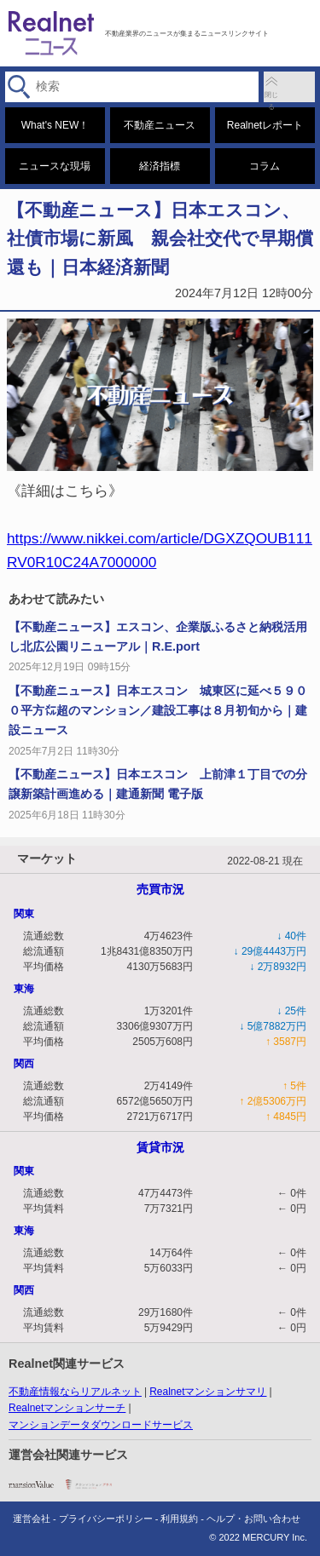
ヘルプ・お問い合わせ (253, 1518)
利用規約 (179, 1518)
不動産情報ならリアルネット (75, 1392)
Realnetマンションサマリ (207, 1392)
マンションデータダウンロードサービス (101, 1425)
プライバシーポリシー (106, 1518)
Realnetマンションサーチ (67, 1408)
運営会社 (31, 1518)
